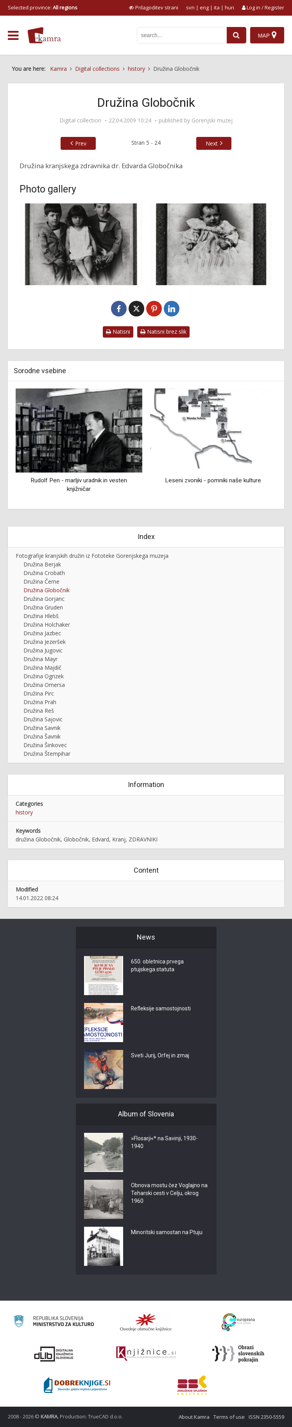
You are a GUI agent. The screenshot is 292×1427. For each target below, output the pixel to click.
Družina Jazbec (42, 633)
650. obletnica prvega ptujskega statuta (157, 966)
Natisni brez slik (163, 331)
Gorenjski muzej (212, 120)
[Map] (267, 35)
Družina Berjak (42, 564)
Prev (80, 143)
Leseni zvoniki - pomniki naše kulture (213, 480)
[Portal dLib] (53, 1354)
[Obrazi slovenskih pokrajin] (238, 1354)
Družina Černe (41, 581)
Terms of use (229, 1416)
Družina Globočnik (46, 590)
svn (190, 7)
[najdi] (236, 35)
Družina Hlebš (41, 616)
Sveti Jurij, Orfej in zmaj (160, 1056)
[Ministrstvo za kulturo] (53, 1322)
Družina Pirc (38, 693)
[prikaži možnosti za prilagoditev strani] (153, 7)
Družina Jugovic (43, 650)
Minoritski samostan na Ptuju (166, 1232)
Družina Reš (38, 710)
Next (212, 143)
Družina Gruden (43, 607)
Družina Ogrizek (43, 676)
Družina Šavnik (42, 736)
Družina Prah (39, 702)
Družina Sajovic (43, 719)
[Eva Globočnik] (211, 244)
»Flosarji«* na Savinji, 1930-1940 (164, 1143)
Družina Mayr (40, 659)
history (24, 812)
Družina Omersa (44, 684)
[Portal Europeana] (238, 1322)
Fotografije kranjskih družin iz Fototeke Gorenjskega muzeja (92, 555)
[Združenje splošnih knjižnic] (192, 1385)
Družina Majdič (42, 667)
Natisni (118, 331)
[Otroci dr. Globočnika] (81, 244)
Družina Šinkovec (45, 745)
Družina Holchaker (46, 624)
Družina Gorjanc (43, 598)
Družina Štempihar (46, 753)
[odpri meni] (13, 35)
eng (204, 7)
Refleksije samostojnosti (161, 1009)
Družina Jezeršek (44, 641)
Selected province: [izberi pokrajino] (42, 7)
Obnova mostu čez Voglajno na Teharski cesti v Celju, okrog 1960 (169, 1193)
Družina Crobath (44, 573)
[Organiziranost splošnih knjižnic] (146, 1322)
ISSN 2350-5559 (266, 1416)
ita (217, 7)
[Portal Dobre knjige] (77, 1385)
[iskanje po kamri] (182, 35)
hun (229, 7)
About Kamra (194, 1416)
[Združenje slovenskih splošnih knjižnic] (146, 1354)
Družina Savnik (42, 727)
